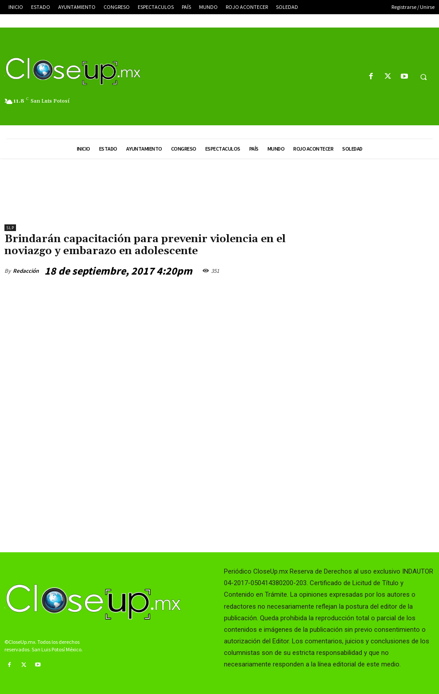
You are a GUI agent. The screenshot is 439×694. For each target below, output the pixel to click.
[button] (423, 77)
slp (10, 227)
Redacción (26, 271)
